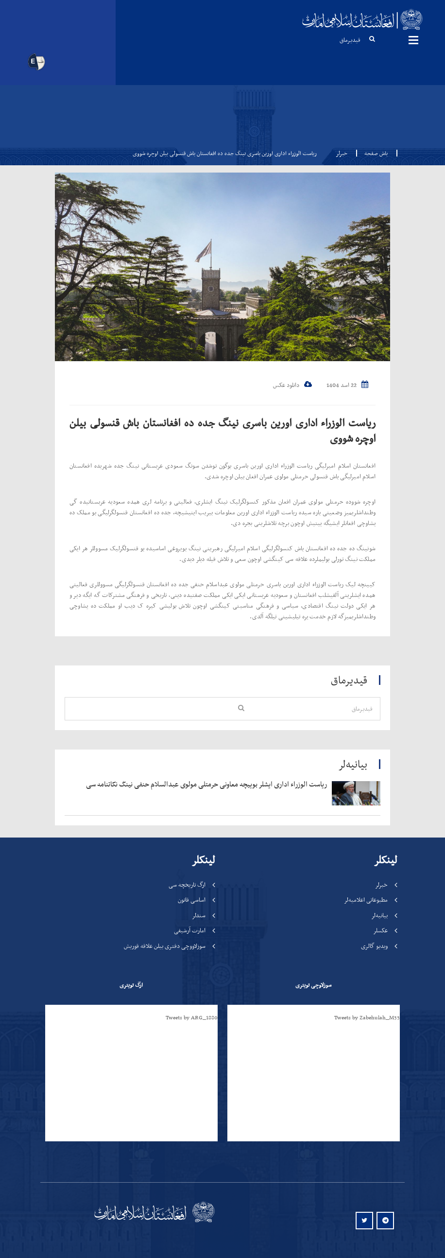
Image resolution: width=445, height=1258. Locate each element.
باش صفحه (373, 153)
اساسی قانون (191, 899)
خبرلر (341, 153)
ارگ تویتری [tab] (131, 985)
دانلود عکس (292, 385)
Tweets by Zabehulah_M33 (367, 1017)
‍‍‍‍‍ (201, 784)
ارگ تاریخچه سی (187, 884)
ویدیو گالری (374, 946)
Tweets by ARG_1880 (192, 1017)
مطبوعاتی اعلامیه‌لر (366, 899)
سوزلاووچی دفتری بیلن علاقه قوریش (164, 946)
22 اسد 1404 (347, 385)
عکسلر (380, 930)
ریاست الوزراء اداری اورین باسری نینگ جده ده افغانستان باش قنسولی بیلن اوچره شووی (222, 430)
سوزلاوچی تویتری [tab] (313, 985)
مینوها (413, 40)
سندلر (198, 915)
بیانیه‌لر (379, 915)
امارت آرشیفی (189, 930)
